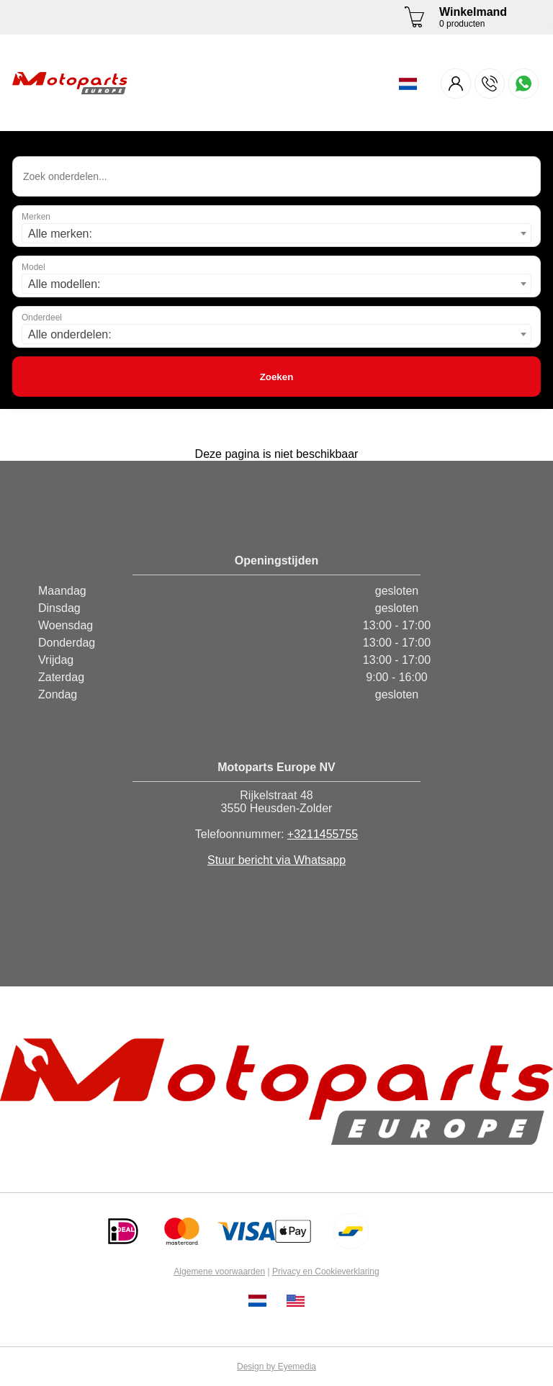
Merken (36, 217)
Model (33, 267)
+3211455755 (322, 834)
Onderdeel (42, 317)
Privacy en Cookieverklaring (325, 1271)
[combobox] (276, 233)
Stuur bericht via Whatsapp (276, 860)
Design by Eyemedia (276, 1367)
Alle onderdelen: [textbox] (70, 334)
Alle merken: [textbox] (60, 234)
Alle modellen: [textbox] (64, 284)
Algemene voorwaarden (219, 1271)
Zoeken (277, 377)
